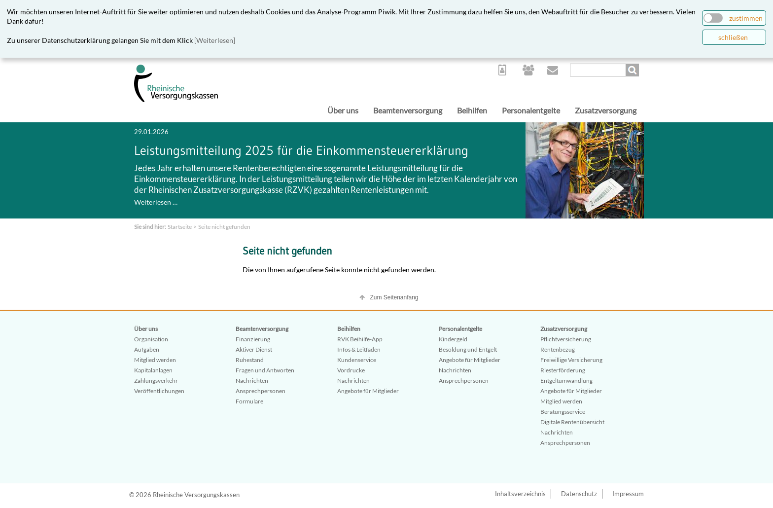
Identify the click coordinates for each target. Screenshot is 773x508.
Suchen (633, 70)
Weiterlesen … (155, 202)
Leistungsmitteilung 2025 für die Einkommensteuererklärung (301, 150)
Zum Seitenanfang (394, 297)
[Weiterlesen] (214, 40)
